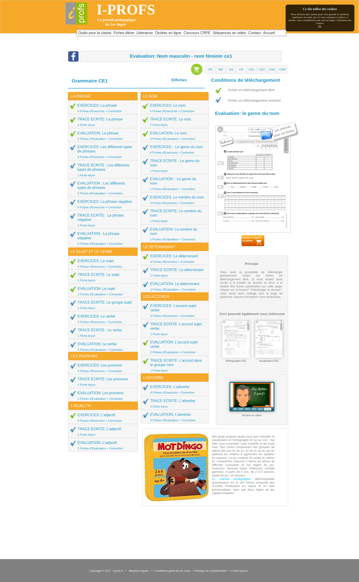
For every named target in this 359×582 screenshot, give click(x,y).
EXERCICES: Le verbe (101, 319)
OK (319, 26)
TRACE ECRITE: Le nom (173, 122)
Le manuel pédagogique (231, 479)
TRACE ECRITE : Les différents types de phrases (101, 170)
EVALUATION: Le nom (173, 136)
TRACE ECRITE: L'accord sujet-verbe (173, 329)
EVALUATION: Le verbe (101, 346)
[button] (210, 69)
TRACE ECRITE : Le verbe (101, 332)
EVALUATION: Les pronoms (101, 395)
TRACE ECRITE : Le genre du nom (173, 166)
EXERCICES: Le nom (173, 108)
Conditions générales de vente (172, 570)
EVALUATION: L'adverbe (173, 417)
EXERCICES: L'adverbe (173, 389)
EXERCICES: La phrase (101, 108)
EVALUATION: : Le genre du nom (173, 184)
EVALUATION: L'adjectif (101, 445)
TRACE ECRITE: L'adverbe (173, 403)
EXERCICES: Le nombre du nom (173, 200)
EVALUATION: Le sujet (101, 291)
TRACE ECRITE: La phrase (101, 122)
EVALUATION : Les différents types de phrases (101, 188)
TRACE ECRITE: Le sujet (101, 277)
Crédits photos (240, 570)
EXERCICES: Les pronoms (101, 368)
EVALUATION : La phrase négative (101, 238)
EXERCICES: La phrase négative (101, 204)
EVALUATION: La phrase (101, 136)
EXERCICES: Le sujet (101, 263)
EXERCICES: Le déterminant (173, 259)
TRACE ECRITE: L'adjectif (101, 431)
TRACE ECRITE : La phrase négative (101, 220)
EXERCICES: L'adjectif (101, 417)
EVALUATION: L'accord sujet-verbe (173, 347)
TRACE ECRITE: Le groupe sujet (101, 305)
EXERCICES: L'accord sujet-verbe (173, 311)
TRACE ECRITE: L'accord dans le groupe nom (173, 365)
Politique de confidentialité (211, 570)
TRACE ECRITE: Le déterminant (173, 272)
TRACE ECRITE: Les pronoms (101, 381)
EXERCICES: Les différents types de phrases (101, 152)
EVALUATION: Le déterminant (173, 286)
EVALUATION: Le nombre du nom (173, 234)
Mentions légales (138, 570)
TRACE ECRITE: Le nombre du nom (173, 216)
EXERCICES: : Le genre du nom (173, 149)
